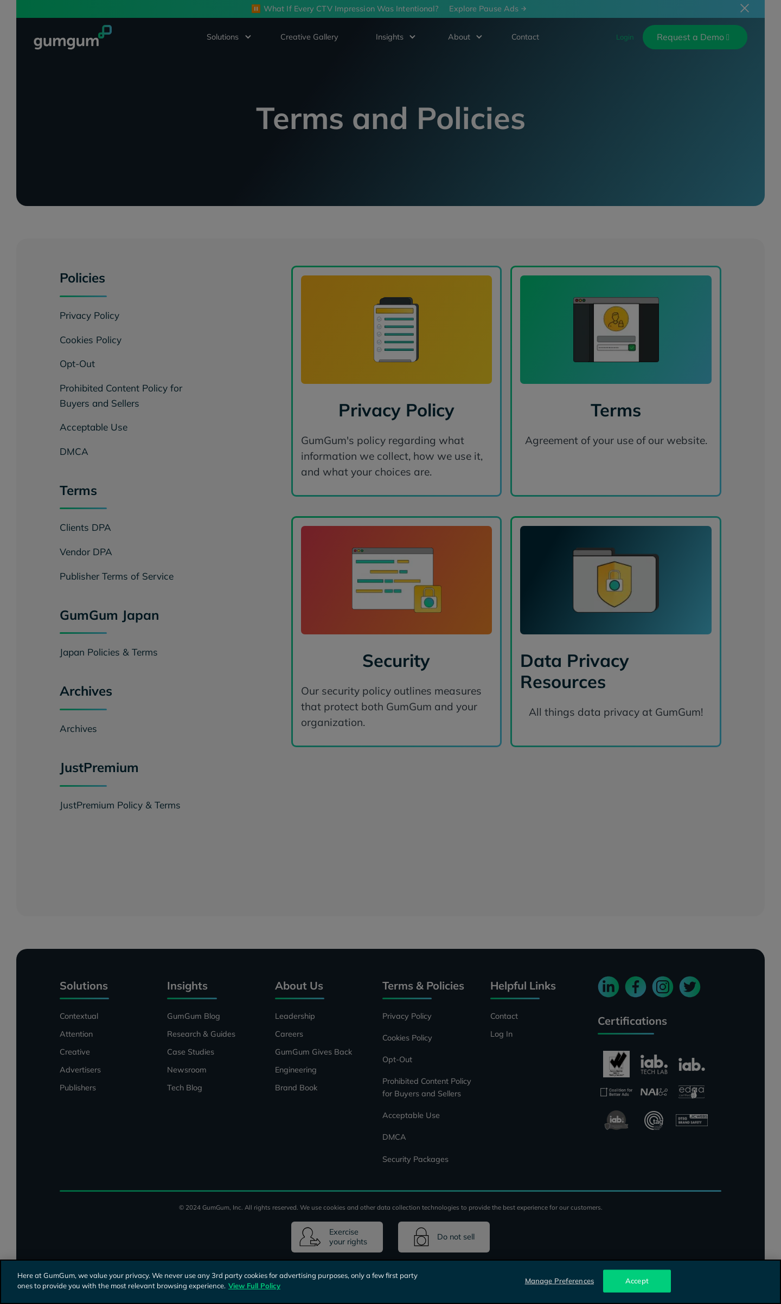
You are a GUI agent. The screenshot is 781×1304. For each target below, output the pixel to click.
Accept (637, 1280)
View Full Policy (254, 1285)
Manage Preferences (559, 1280)
